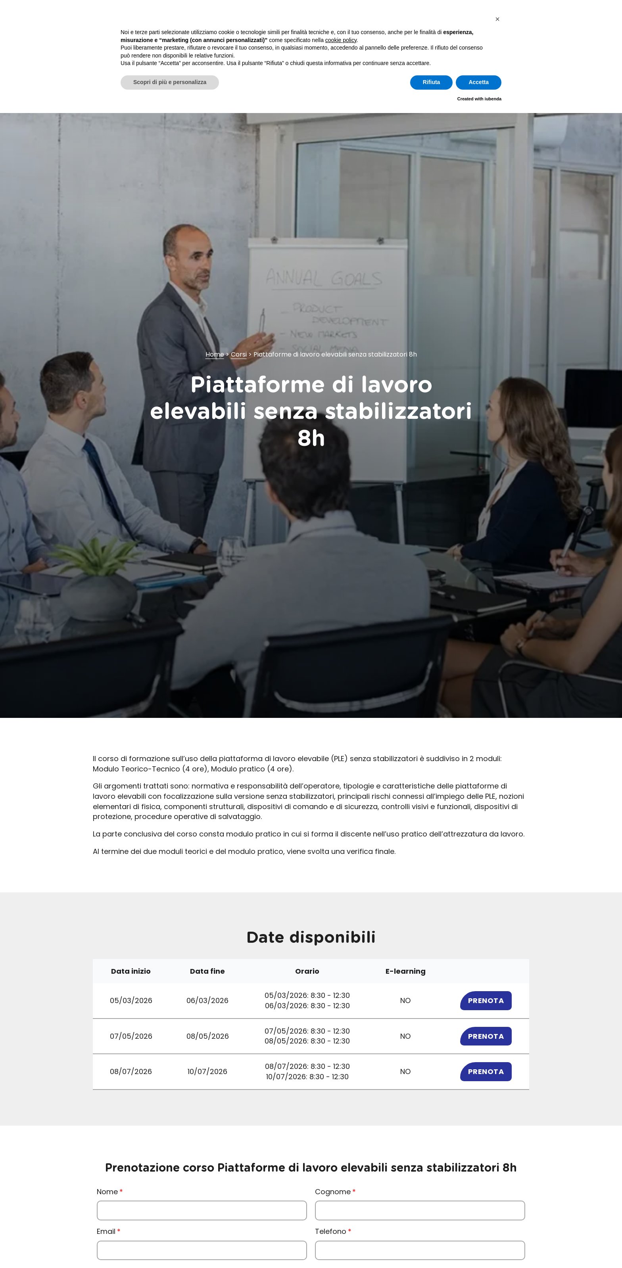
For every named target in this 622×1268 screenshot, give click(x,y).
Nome (107, 1192)
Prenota (486, 1000)
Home (214, 354)
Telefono (330, 1231)
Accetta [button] (478, 82)
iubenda (493, 98)
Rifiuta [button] (431, 82)
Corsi (239, 354)
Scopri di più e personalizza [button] (169, 82)
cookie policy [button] (341, 40)
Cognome (333, 1192)
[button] (497, 19)
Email (106, 1231)
